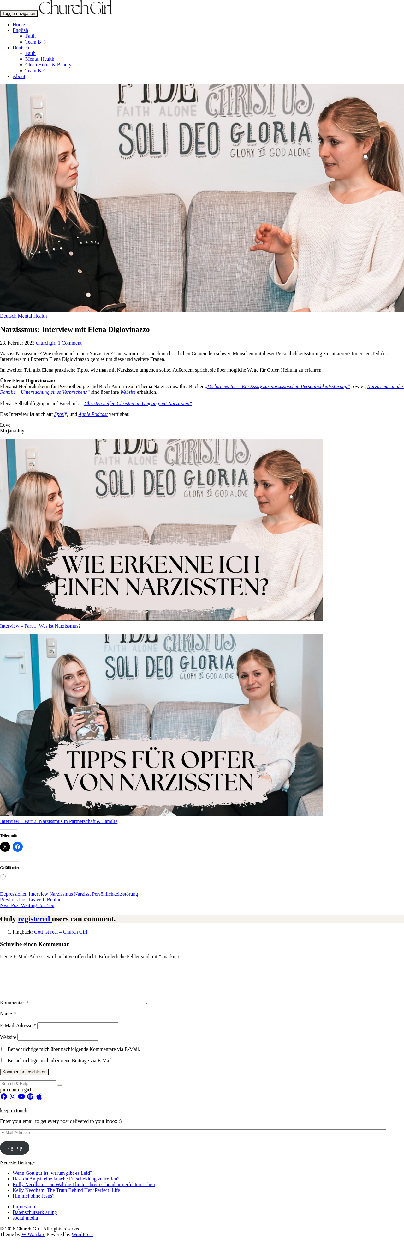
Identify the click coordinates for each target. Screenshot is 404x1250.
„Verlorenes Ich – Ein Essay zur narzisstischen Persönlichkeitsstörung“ (277, 386)
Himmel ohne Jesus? (33, 1203)
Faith (30, 36)
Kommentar (14, 1010)
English (20, 30)
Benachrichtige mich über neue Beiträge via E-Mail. (60, 1068)
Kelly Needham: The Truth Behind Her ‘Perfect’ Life (66, 1197)
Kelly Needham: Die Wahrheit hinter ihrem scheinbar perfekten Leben (84, 1192)
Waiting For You (27, 905)
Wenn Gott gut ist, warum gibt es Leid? (52, 1180)
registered (35, 919)
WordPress (82, 1242)
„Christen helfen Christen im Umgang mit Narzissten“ (137, 403)
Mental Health (39, 59)
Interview (38, 894)
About (19, 76)
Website (8, 1044)
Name (8, 1021)
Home (19, 24)
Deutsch (21, 47)
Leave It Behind (31, 899)
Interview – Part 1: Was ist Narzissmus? (40, 626)
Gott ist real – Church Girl (60, 932)
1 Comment (70, 342)
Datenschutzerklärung (35, 1220)
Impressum (24, 1214)
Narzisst (82, 894)
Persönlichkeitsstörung (115, 894)
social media (25, 1225)
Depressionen (13, 894)
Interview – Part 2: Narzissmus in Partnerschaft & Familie (58, 821)
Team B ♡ (36, 42)
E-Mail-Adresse (18, 1033)
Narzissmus (61, 894)
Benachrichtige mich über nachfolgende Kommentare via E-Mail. (74, 1056)
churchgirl (46, 342)
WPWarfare (33, 1242)
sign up (14, 1155)
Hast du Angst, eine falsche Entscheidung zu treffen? (66, 1186)
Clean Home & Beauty (48, 64)
